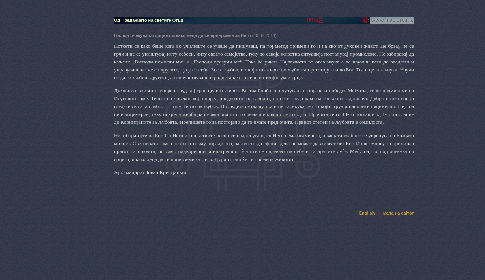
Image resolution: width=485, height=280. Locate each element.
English (367, 213)
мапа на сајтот (398, 213)
